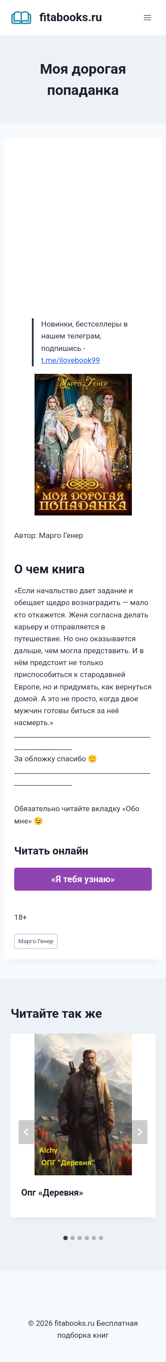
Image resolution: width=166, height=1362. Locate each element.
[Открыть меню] (147, 17)
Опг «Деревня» (52, 1192)
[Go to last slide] (27, 1132)
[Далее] (139, 1132)
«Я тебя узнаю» (83, 879)
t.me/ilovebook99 (70, 360)
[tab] (65, 1238)
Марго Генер (36, 940)
